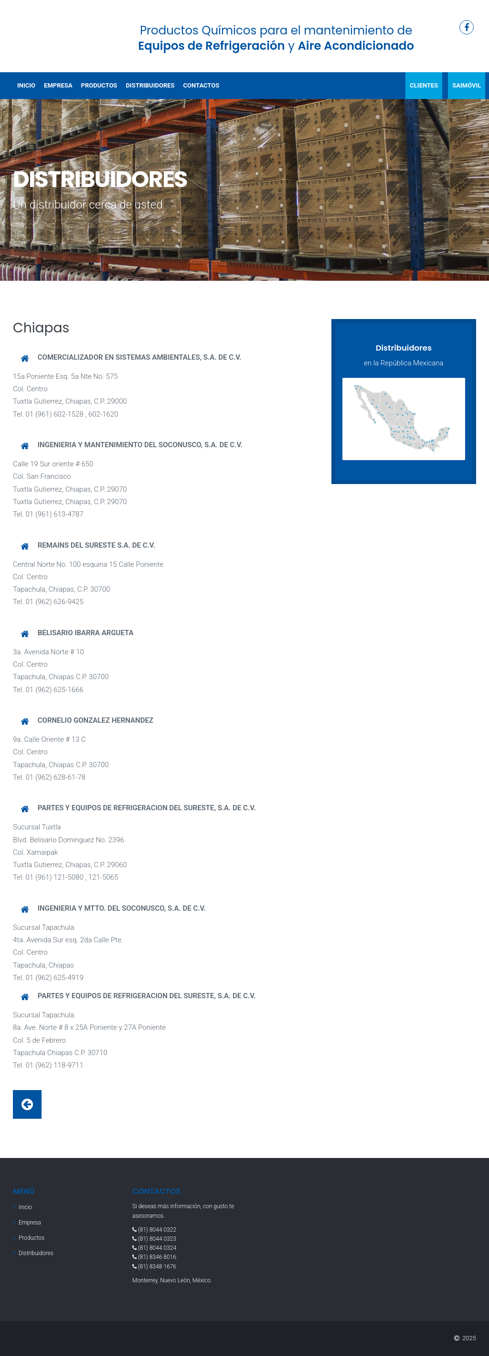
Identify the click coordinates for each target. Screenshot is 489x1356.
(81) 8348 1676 (157, 1266)
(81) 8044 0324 (157, 1248)
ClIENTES (424, 85)
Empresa (58, 85)
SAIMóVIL (466, 85)
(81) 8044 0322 (157, 1229)
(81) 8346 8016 (157, 1257)
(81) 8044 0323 (157, 1238)
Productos (99, 85)
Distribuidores (150, 85)
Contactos (201, 85)
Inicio (26, 85)
